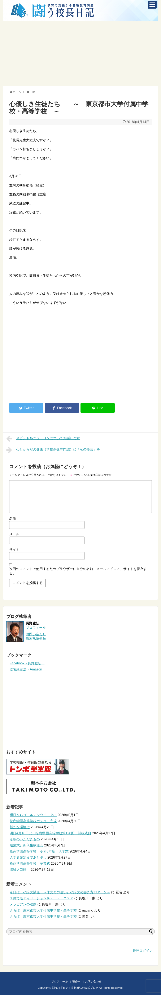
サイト (14, 549)
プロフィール (36, 627)
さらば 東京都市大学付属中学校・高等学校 (43, 910)
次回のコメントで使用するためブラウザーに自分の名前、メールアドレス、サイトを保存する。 (78, 571)
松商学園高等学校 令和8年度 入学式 (39, 851)
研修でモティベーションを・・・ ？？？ (41, 898)
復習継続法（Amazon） (27, 669)
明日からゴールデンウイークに (33, 815)
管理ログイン (142, 950)
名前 (12, 518)
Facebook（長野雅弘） (27, 663)
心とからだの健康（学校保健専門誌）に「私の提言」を (53, 450)
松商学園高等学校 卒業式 (30, 863)
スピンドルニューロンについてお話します (43, 438)
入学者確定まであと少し (28, 857)
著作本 (76, 981)
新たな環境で (20, 827)
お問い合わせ (97, 981)
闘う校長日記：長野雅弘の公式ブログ (75, 987)
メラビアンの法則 (23, 904)
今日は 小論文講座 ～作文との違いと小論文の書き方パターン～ (60, 892)
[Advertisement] (80, 53)
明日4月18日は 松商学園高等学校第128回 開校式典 (50, 833)
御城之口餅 (20, 869)
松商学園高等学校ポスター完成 (33, 821)
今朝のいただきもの (25, 839)
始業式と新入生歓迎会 (26, 845)
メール (14, 534)
